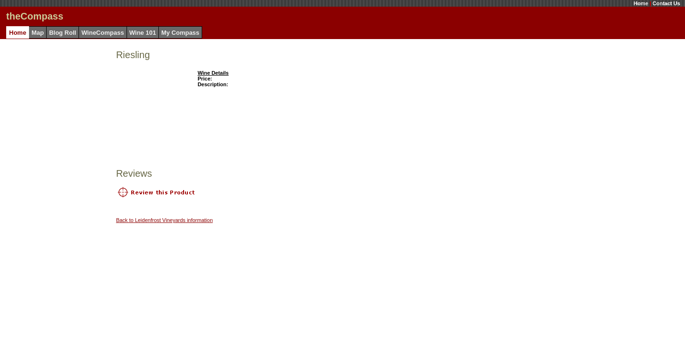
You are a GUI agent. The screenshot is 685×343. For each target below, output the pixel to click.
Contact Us (666, 3)
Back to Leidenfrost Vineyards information (164, 220)
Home (641, 3)
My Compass (180, 32)
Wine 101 (142, 32)
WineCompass (102, 32)
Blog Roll (62, 32)
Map (37, 32)
